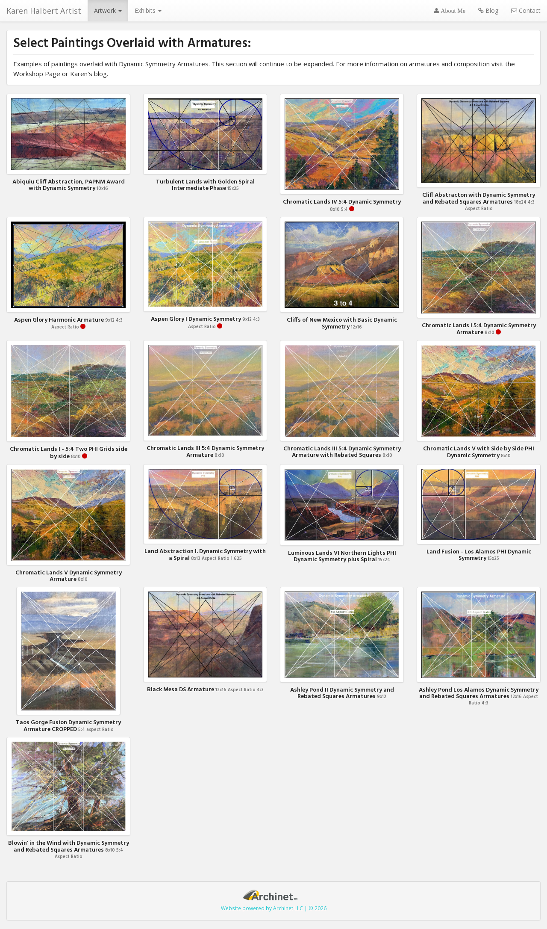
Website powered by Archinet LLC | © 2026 (273, 908)
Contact (526, 10)
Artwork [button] (108, 10)
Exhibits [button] (148, 10)
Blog (488, 10)
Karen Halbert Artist (43, 11)
